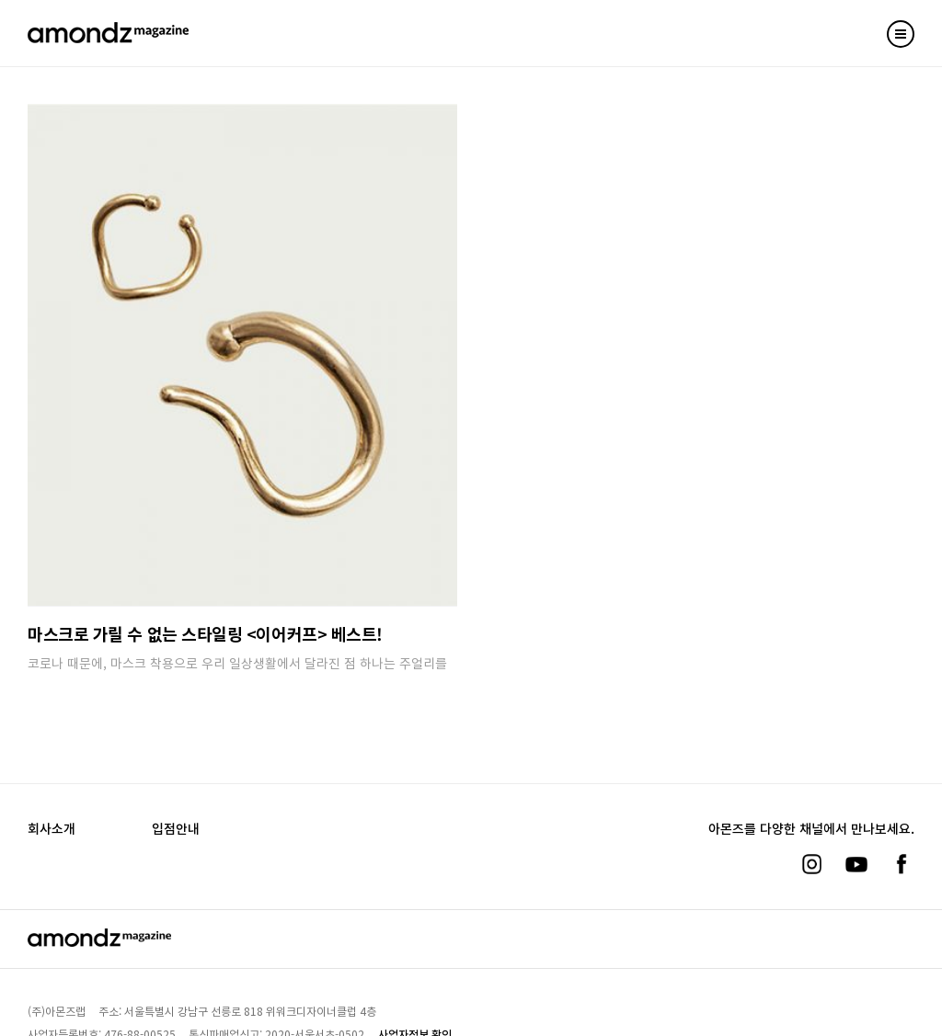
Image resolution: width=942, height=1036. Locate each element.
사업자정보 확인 (415, 1013)
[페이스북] (901, 844)
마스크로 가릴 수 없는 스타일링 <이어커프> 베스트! (205, 633)
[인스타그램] (811, 844)
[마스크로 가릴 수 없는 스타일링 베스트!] (242, 355)
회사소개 (51, 808)
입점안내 (176, 808)
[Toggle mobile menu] (900, 34)
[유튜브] (856, 844)
